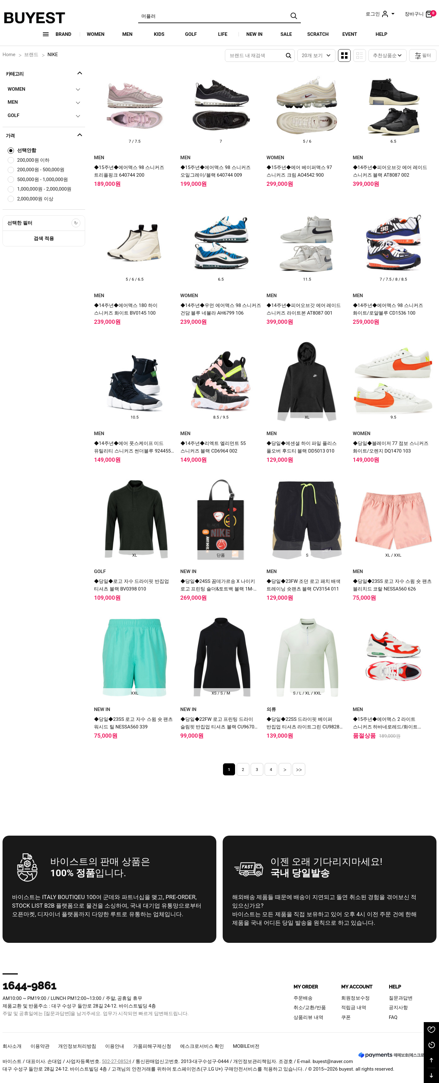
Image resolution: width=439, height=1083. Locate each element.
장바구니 (420, 14)
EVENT (349, 34)
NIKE (52, 54)
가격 (45, 135)
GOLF (191, 34)
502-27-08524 (117, 1061)
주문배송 (303, 998)
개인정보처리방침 (77, 1046)
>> (299, 769)
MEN (127, 34)
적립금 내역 (353, 1007)
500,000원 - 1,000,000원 (42, 179)
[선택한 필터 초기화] (75, 223)
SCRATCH (317, 34)
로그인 (381, 14)
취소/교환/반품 (310, 1007)
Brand (63, 34)
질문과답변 (401, 998)
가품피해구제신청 (152, 1046)
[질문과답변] (57, 1013)
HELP (382, 34)
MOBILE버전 (246, 1046)
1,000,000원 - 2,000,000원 (44, 189)
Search (288, 55)
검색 (294, 16)
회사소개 (12, 1046)
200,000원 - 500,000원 (40, 170)
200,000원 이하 (33, 160)
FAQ (393, 1017)
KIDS (159, 34)
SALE (286, 34)
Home (9, 54)
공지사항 (398, 1007)
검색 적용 (44, 238)
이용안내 (114, 1046)
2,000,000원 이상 (35, 199)
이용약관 (40, 1046)
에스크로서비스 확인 (202, 1046)
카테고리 (45, 73)
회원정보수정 (355, 998)
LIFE (222, 34)
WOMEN (96, 34)
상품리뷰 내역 (308, 1017)
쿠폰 (346, 1017)
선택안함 (26, 150)
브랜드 (31, 54)
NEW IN (255, 34)
